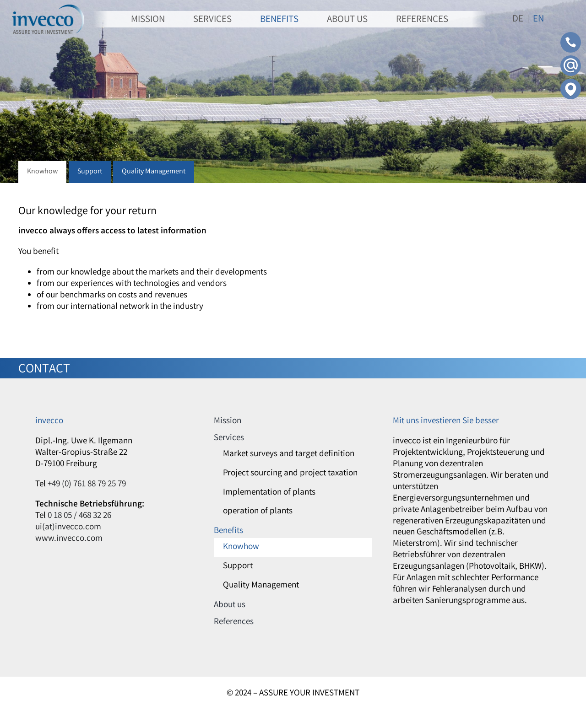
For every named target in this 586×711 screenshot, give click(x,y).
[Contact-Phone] (570, 36)
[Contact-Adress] (570, 82)
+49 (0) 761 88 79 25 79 (87, 484)
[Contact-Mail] (570, 59)
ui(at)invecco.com (68, 527)
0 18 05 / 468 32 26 (79, 516)
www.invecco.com (69, 539)
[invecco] (48, 8)
